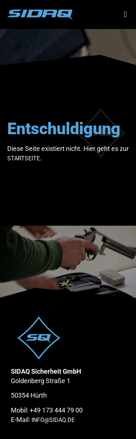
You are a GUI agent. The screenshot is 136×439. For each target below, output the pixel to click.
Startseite (23, 158)
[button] (125, 15)
